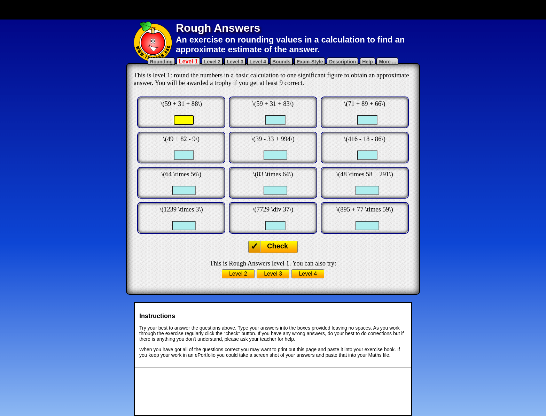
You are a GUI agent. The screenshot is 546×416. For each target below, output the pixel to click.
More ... (387, 61)
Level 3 (235, 61)
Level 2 (212, 61)
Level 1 (188, 61)
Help (367, 61)
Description (342, 61)
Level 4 (258, 61)
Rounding (161, 61)
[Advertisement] (273, 9)
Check (277, 246)
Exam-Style (310, 61)
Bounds (281, 61)
